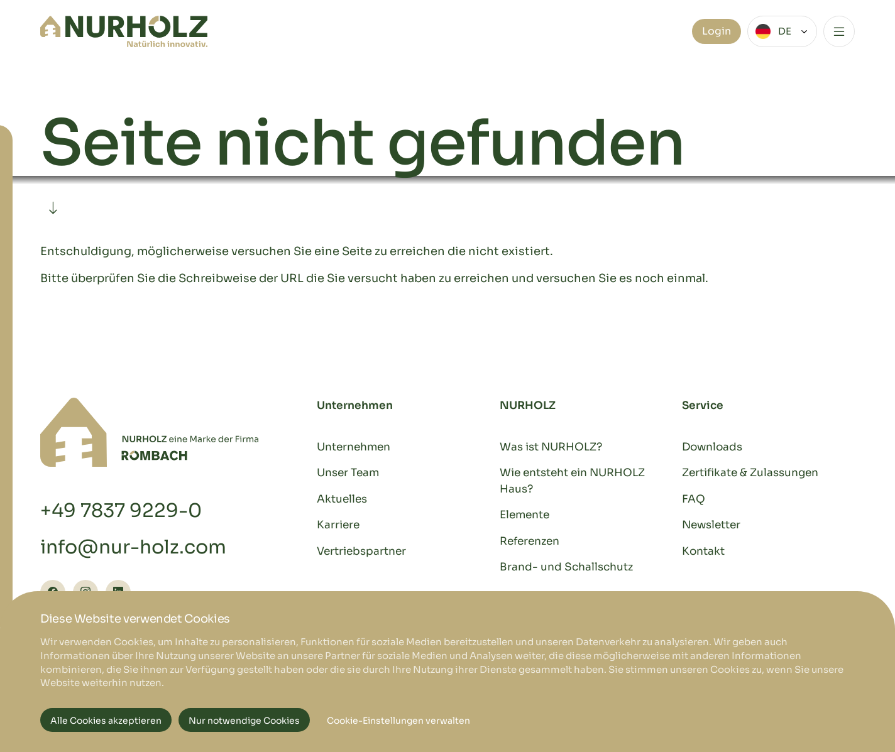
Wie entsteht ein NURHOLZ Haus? (572, 481)
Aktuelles (342, 499)
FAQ (693, 499)
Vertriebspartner (361, 551)
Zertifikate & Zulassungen (750, 472)
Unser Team (348, 472)
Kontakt (703, 551)
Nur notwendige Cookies (244, 720)
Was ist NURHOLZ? (551, 447)
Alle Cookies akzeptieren (106, 720)
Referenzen (529, 541)
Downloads (712, 447)
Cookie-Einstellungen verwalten (398, 720)
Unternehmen (353, 447)
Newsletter (711, 524)
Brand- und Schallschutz (566, 567)
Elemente (524, 514)
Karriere (338, 524)
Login (716, 31)
